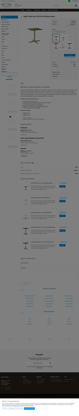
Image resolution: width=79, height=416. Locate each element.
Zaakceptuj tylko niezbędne (9, 408)
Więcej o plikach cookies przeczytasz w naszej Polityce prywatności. (18, 405)
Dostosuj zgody (19, 408)
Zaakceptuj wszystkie (29, 408)
